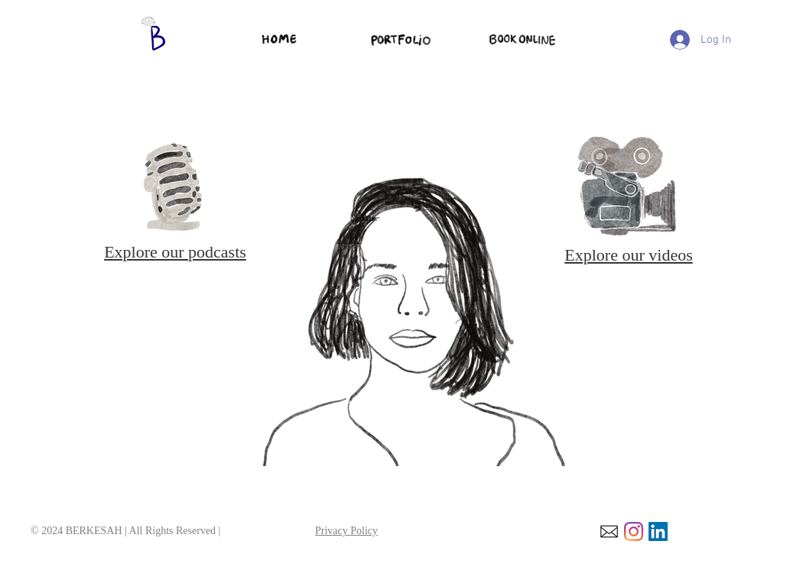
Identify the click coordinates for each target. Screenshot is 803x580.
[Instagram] (633, 531)
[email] (609, 531)
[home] (279, 39)
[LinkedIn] (658, 531)
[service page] (522, 39)
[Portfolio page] (402, 39)
